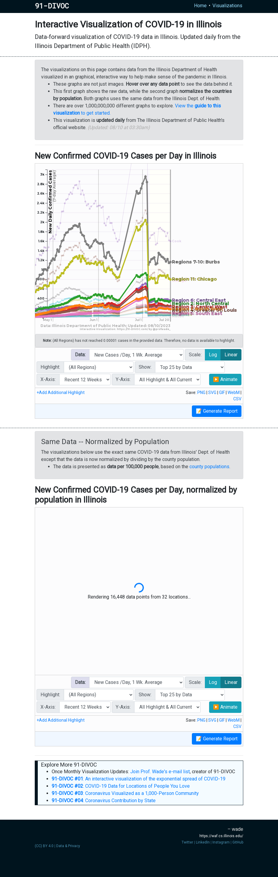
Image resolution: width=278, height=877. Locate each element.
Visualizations (227, 5)
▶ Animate (225, 379)
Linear (231, 354)
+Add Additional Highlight (61, 392)
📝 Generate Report (217, 411)
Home (200, 5)
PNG (201, 392)
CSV (237, 398)
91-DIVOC (52, 6)
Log (213, 354)
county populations (209, 466)
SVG (212, 392)
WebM (234, 392)
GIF (222, 392)
